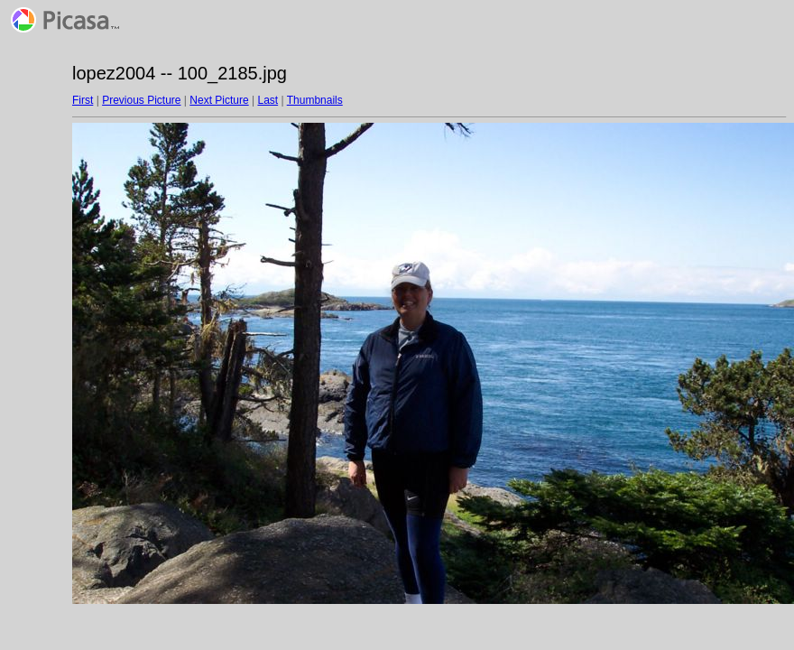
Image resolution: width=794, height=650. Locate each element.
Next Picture (218, 100)
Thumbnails (315, 100)
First (82, 100)
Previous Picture (141, 100)
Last (267, 100)
